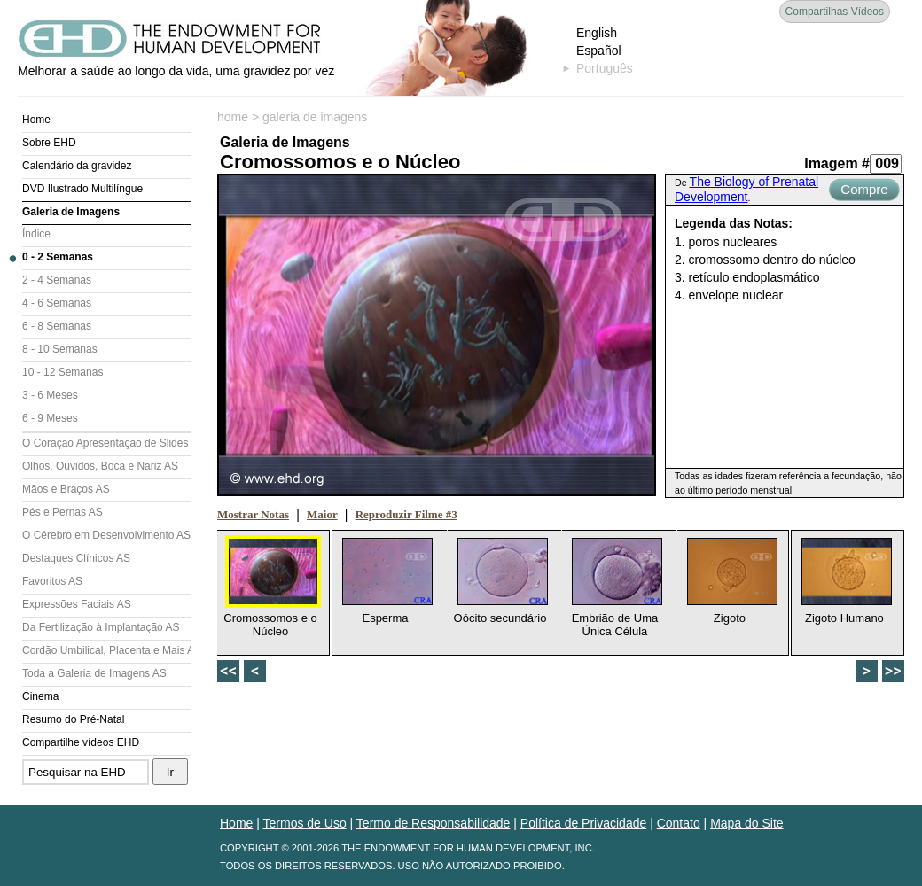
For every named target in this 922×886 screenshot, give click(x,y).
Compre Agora (863, 191)
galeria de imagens (314, 117)
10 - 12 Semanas (62, 372)
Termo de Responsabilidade (433, 823)
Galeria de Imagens (71, 212)
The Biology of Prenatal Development (746, 189)
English (596, 33)
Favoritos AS (52, 581)
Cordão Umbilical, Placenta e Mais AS (106, 650)
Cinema (40, 696)
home (232, 117)
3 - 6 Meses (50, 395)
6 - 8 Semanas (56, 326)
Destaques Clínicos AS (76, 558)
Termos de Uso (305, 823)
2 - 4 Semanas (56, 280)
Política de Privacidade (583, 823)
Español (598, 50)
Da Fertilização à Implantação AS (100, 627)
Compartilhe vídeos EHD (80, 742)
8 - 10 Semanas (60, 349)
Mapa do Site (747, 823)
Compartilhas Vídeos (834, 11)
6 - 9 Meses (50, 418)
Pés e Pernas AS (62, 512)
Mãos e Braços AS (66, 489)
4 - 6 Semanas (56, 303)
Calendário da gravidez (76, 165)
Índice (36, 234)
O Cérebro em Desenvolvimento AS (106, 535)
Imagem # (837, 163)
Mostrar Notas (253, 514)
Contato (678, 823)
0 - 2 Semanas (57, 257)
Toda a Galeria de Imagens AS (94, 673)
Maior (322, 514)
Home (36, 119)
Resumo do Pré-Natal (73, 719)
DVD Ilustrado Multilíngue (82, 189)
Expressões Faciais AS (76, 604)
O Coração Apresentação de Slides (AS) (106, 443)
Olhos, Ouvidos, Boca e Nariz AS (100, 466)
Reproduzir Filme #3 (406, 514)
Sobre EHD (49, 142)
